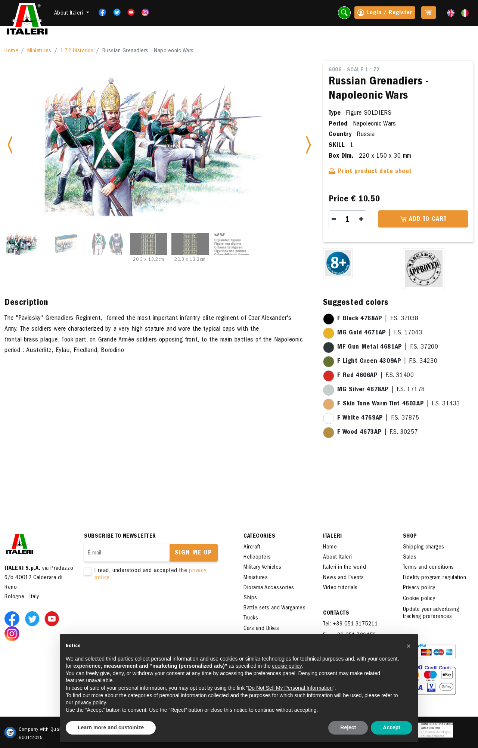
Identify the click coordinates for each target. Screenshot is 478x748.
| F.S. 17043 (379, 333)
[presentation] (141, 605)
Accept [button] (391, 727)
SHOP (410, 537)
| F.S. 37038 (377, 319)
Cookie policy (419, 599)
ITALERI (332, 537)
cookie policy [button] (286, 666)
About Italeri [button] (69, 13)
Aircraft (251, 547)
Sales (410, 557)
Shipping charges (423, 547)
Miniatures (39, 51)
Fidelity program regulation (434, 578)
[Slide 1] (24, 244)
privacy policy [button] (90, 702)
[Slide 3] (107, 244)
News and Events (343, 578)
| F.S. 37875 (378, 418)
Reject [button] (348, 727)
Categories (259, 537)
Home (11, 51)
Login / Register (384, 13)
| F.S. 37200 (387, 347)
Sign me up (193, 553)
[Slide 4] (148, 244)
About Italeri (337, 557)
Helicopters (257, 557)
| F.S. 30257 (377, 432)
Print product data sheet (370, 172)
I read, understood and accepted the (153, 575)
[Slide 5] (190, 244)
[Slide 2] (65, 244)
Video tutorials (340, 588)
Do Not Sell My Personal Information (290, 688)
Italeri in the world (344, 568)
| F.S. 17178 (381, 390)
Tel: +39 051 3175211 (350, 624)
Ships (250, 598)
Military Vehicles (262, 568)
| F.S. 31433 (398, 404)
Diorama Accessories (268, 588)
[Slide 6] (231, 244)
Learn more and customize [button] (111, 727)
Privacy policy (419, 588)
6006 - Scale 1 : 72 (354, 70)
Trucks (250, 618)
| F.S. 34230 (387, 361)
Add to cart (423, 219)
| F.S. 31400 (375, 376)
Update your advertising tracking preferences (431, 613)
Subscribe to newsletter (120, 537)
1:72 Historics (76, 51)
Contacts (336, 613)
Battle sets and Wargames (274, 608)
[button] (409, 646)
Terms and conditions (428, 568)
